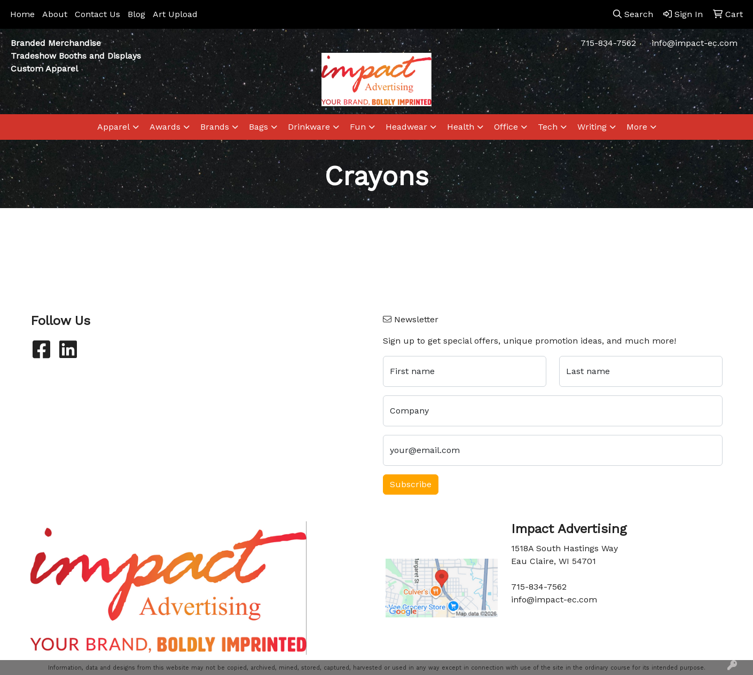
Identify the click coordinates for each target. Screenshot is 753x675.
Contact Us (97, 14)
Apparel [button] (113, 127)
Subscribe (411, 484)
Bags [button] (258, 127)
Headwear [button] (406, 127)
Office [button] (506, 127)
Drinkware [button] (309, 127)
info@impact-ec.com (695, 43)
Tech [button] (548, 127)
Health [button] (460, 127)
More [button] (636, 127)
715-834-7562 (608, 43)
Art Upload (175, 14)
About (54, 14)
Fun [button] (358, 127)
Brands (214, 127)
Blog (136, 14)
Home (22, 14)
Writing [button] (592, 127)
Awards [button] (165, 127)
